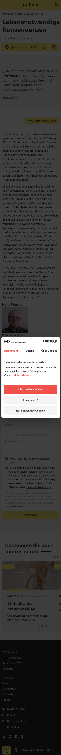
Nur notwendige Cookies (30, 410)
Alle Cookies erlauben (30, 389)
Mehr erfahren (22, 375)
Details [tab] (30, 350)
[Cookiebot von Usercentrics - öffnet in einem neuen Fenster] (43, 342)
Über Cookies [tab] (49, 350)
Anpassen (30, 399)
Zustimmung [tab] (11, 350)
